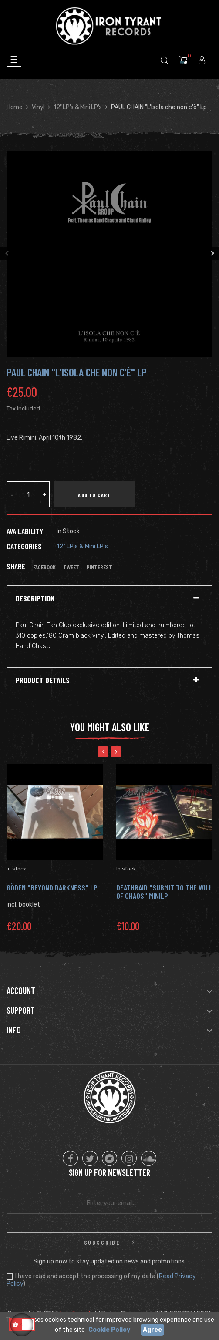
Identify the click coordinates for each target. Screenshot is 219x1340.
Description (35, 598)
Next (212, 253)
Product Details (43, 680)
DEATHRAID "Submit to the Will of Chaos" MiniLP (164, 892)
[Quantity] (28, 494)
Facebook (44, 567)
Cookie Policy (109, 1329)
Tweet (71, 567)
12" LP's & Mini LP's (82, 546)
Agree (152, 1329)
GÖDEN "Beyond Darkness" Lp (52, 887)
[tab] (109, 599)
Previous (6, 253)
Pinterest (99, 567)
